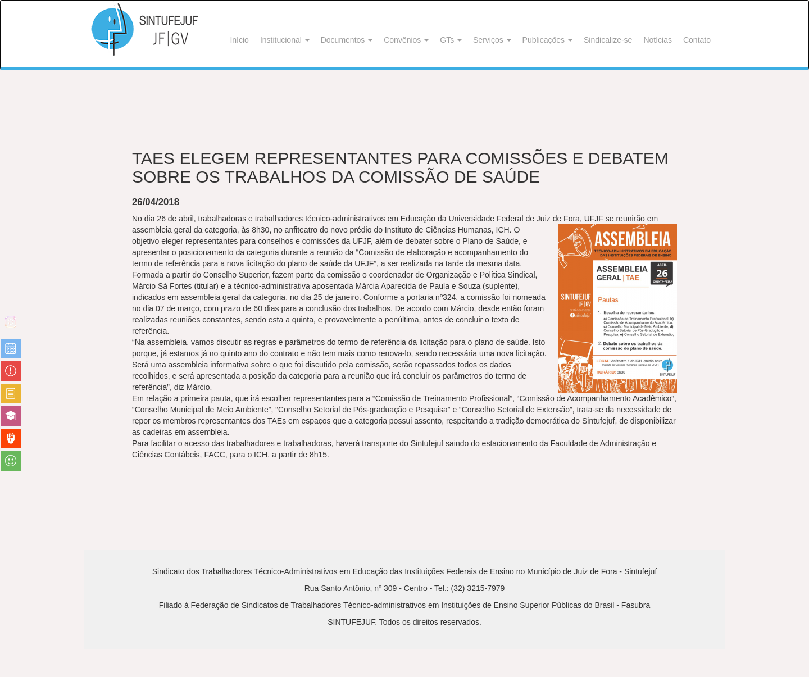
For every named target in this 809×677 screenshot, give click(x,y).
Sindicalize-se (608, 39)
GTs (451, 39)
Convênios (406, 39)
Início (239, 39)
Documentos (346, 39)
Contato (697, 39)
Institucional (285, 39)
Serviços (492, 39)
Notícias (657, 39)
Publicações (547, 39)
